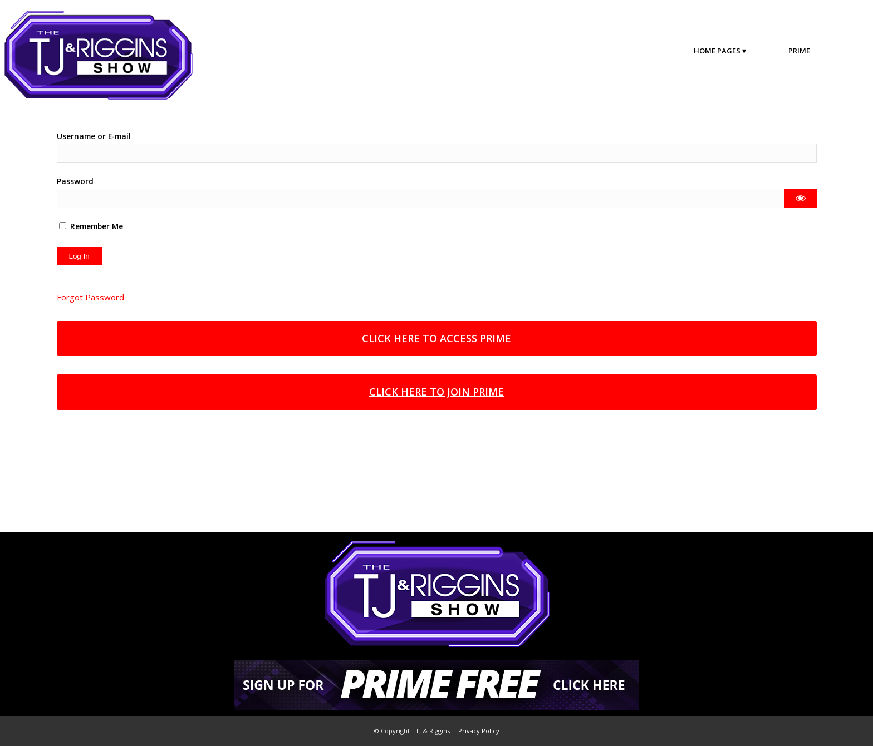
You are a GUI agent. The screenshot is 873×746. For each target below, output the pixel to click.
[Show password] (800, 198)
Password (75, 181)
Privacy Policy (478, 731)
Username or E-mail (94, 136)
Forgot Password (90, 297)
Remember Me (91, 226)
